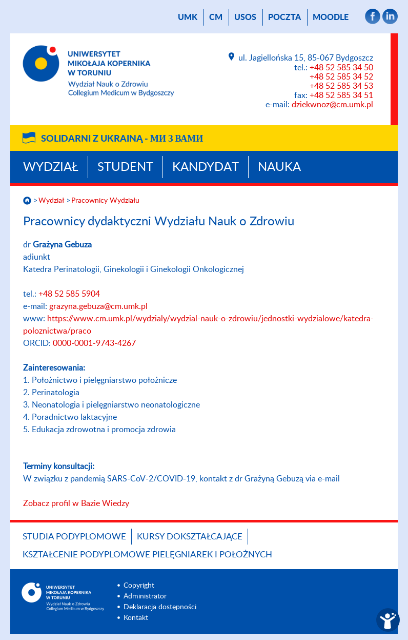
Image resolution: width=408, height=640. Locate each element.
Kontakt (136, 618)
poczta (284, 17)
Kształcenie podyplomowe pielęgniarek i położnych (147, 554)
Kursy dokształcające (189, 536)
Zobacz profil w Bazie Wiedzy (76, 503)
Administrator (145, 596)
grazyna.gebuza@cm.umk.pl (98, 306)
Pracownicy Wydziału (105, 200)
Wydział (50, 167)
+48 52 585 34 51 (341, 95)
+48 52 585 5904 (69, 294)
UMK (187, 17)
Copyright (139, 585)
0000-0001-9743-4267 (94, 343)
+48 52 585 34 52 (341, 77)
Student (125, 167)
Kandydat (205, 167)
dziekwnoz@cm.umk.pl (332, 105)
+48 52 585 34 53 (341, 86)
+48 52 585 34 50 (341, 68)
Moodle (331, 17)
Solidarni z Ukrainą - (122, 139)
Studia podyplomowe (74, 536)
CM (215, 17)
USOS (245, 17)
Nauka (279, 167)
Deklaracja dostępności (160, 607)
